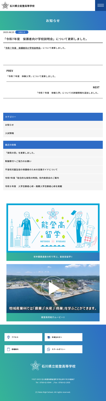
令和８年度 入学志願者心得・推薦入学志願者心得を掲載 (33, 186)
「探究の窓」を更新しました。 (20, 152)
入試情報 (9, 133)
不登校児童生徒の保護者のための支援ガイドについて (31, 169)
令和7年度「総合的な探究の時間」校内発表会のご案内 (32, 177)
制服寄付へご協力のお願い (18, 161)
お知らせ (9, 124)
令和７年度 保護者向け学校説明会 (22, 47)
